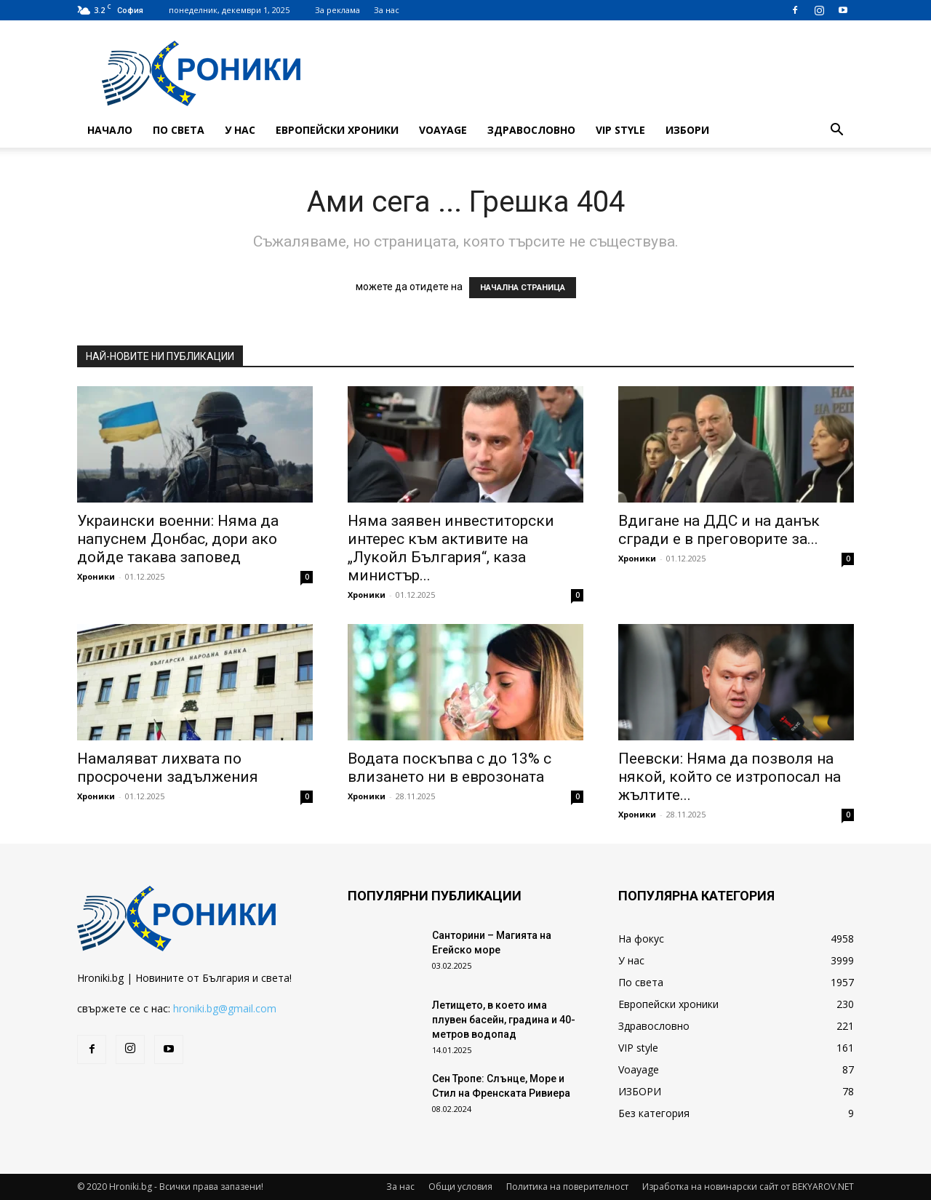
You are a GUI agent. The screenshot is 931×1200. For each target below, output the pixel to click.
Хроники (96, 576)
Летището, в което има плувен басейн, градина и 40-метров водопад (503, 1019)
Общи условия (460, 1186)
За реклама (337, 9)
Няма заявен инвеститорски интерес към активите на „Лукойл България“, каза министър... (451, 548)
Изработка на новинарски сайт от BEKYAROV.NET (748, 1186)
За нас (386, 9)
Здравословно (531, 130)
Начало (109, 130)
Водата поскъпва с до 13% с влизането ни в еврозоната (449, 767)
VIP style (620, 130)
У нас (240, 130)
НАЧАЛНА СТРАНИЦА (522, 287)
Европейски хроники (337, 130)
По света (178, 130)
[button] (836, 131)
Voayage (443, 130)
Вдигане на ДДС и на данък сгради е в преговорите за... (719, 530)
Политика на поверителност (567, 1186)
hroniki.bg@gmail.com (224, 1008)
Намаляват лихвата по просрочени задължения (167, 767)
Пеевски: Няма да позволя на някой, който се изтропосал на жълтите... (729, 777)
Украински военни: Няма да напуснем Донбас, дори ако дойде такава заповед (178, 539)
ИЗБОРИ (687, 130)
